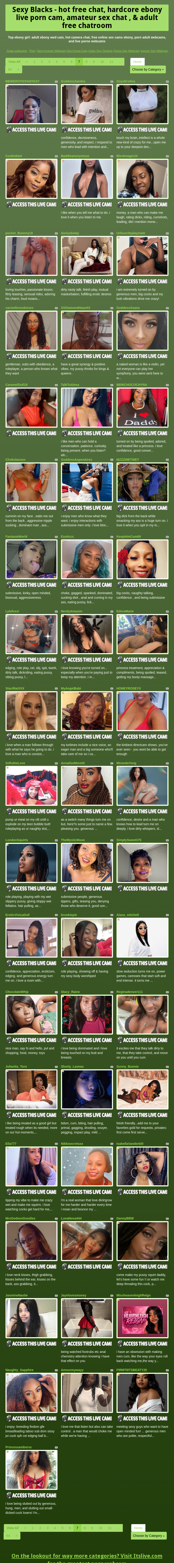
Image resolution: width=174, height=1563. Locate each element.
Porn (32, 51)
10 (102, 62)
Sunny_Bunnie (127, 1047)
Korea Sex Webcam (127, 51)
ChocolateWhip (17, 974)
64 (10, 69)
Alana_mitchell (127, 899)
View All (14, 62)
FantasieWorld (16, 527)
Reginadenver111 (129, 974)
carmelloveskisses (19, 303)
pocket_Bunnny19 (19, 230)
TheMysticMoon (73, 825)
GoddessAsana (128, 303)
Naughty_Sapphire (19, 1345)
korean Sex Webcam (154, 51)
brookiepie (69, 899)
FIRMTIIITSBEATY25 (131, 1345)
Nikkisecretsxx (72, 1123)
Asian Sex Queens (100, 51)
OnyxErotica (125, 81)
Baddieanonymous (75, 154)
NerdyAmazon (71, 601)
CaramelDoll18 (16, 379)
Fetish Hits (123, 1556)
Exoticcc (67, 527)
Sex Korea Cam (77, 51)
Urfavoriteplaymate (130, 230)
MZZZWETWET (127, 452)
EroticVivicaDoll (17, 899)
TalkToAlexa (70, 379)
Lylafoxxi (12, 601)
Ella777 (10, 1123)
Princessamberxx (18, 1421)
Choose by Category (148, 69)
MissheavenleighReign (133, 1272)
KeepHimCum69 (128, 527)
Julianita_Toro (16, 1047)
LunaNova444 (71, 1196)
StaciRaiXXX (14, 676)
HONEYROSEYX (128, 676)
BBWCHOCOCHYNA (131, 379)
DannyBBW (125, 1196)
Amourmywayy (72, 1345)
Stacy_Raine (70, 974)
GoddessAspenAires (76, 452)
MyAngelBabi (71, 676)
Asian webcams (17, 51)
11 (111, 62)
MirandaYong (126, 750)
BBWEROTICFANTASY (22, 81)
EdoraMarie (125, 601)
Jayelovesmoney (73, 1272)
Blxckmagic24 (127, 154)
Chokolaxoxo (15, 452)
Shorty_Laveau (72, 1047)
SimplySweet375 (128, 825)
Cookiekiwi (13, 154)
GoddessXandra (73, 81)
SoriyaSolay (70, 230)
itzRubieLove (15, 750)
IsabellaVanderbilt (129, 1123)
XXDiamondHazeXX (75, 303)
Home (137, 62)
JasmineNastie (16, 1272)
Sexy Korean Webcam (51, 51)
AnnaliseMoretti (73, 750)
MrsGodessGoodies (20, 1196)
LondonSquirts (16, 825)
